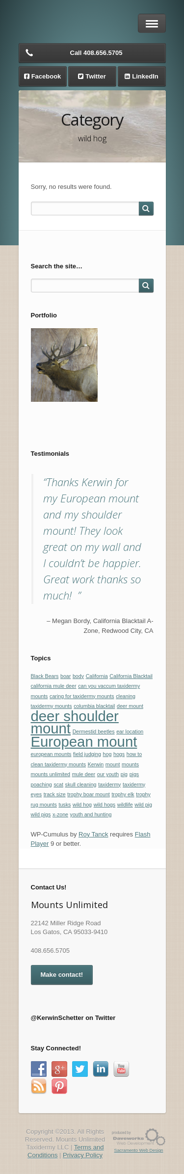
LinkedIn (145, 76)
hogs (119, 754)
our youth (108, 774)
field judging (87, 754)
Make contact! (62, 974)
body (78, 676)
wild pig (143, 805)
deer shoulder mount (75, 722)
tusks (64, 805)
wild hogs (104, 805)
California (97, 676)
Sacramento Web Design (138, 1150)
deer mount (130, 706)
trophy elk (122, 794)
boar (65, 676)
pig (124, 774)
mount (112, 764)
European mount (84, 741)
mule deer (83, 774)
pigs (134, 774)
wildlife (125, 805)
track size (55, 794)
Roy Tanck (93, 834)
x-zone (60, 814)
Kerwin (96, 764)
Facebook (46, 76)
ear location (129, 731)
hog (107, 754)
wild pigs (41, 814)
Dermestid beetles (94, 731)
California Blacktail (131, 676)
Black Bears (45, 676)
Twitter (95, 76)
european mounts (51, 754)
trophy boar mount (88, 794)
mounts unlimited (51, 774)
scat (58, 784)
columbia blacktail (94, 706)
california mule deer (54, 686)
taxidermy (109, 784)
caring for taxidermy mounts (82, 696)
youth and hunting (91, 814)
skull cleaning (81, 784)
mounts (130, 764)
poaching (41, 784)
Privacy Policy (83, 1155)
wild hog (82, 805)
